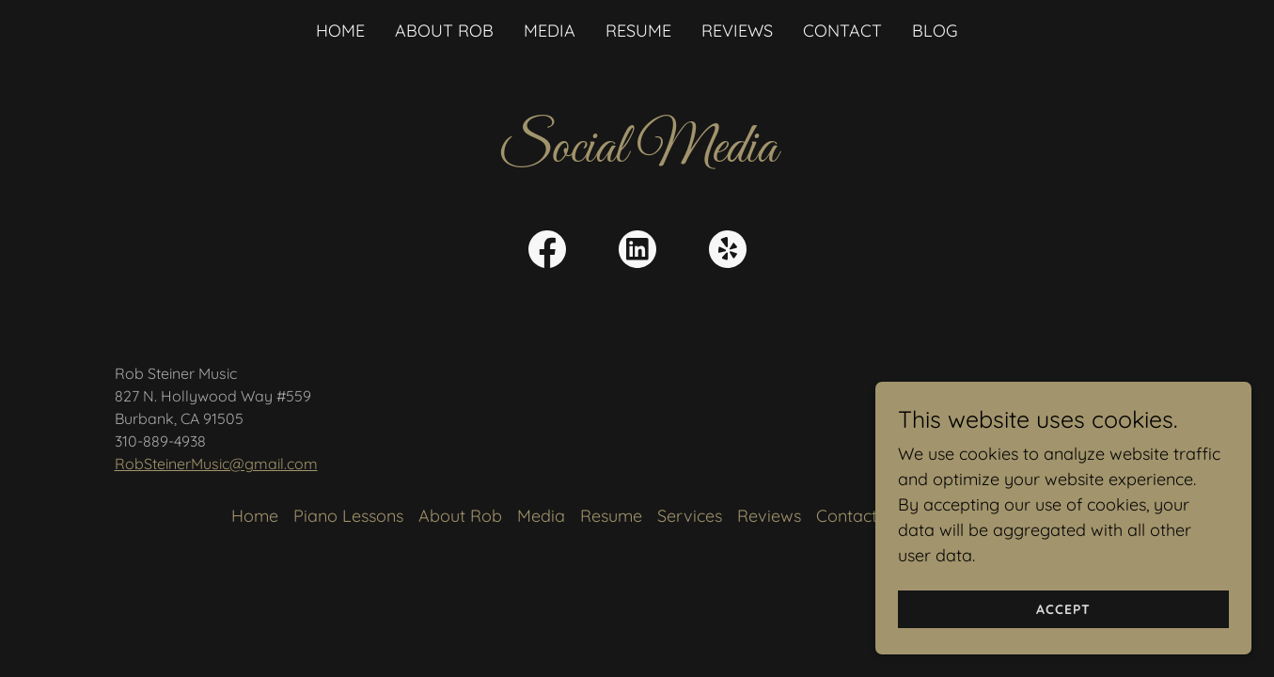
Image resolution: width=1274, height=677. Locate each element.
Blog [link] (935, 30)
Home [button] (254, 516)
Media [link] (549, 30)
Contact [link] (842, 30)
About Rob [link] (444, 30)
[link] (547, 253)
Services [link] (689, 516)
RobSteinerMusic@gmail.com (216, 463)
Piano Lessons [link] (348, 516)
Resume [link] (638, 30)
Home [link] (340, 30)
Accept (1063, 609)
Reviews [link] (737, 30)
